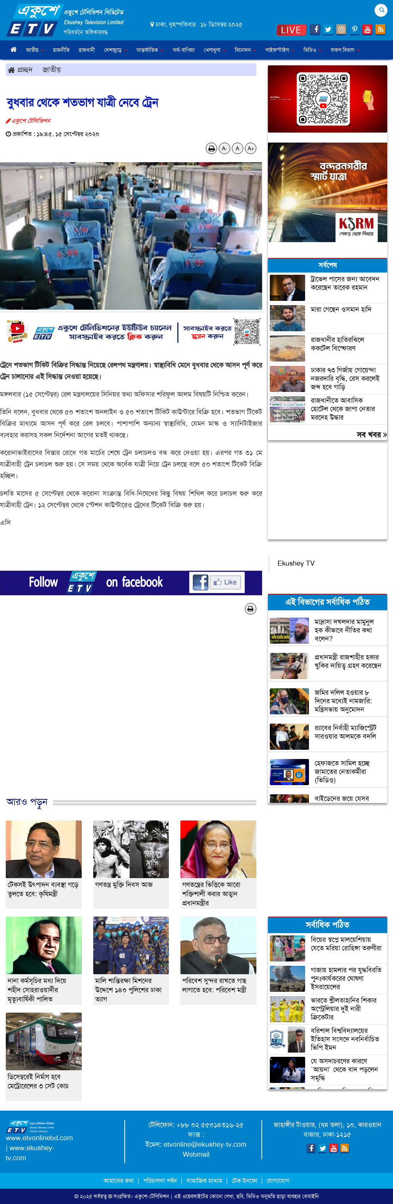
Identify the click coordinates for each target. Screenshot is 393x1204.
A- (224, 148)
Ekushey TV (296, 563)
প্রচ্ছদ (20, 70)
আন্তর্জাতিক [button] (149, 49)
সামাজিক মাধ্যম (204, 1181)
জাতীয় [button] (35, 49)
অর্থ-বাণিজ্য (184, 49)
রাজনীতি (61, 49)
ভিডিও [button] (313, 49)
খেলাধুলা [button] (215, 49)
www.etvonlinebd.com (39, 1138)
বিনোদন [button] (245, 49)
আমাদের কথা (119, 1181)
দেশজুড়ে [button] (115, 49)
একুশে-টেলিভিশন (151, 1196)
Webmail (196, 1154)
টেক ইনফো (245, 1181)
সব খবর (372, 435)
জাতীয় (52, 70)
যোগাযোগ (278, 1181)
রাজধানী (87, 49)
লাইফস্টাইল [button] (280, 49)
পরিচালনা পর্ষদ (160, 1181)
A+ (251, 148)
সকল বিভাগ (345, 49)
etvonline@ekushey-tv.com (204, 1144)
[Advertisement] (131, 713)
